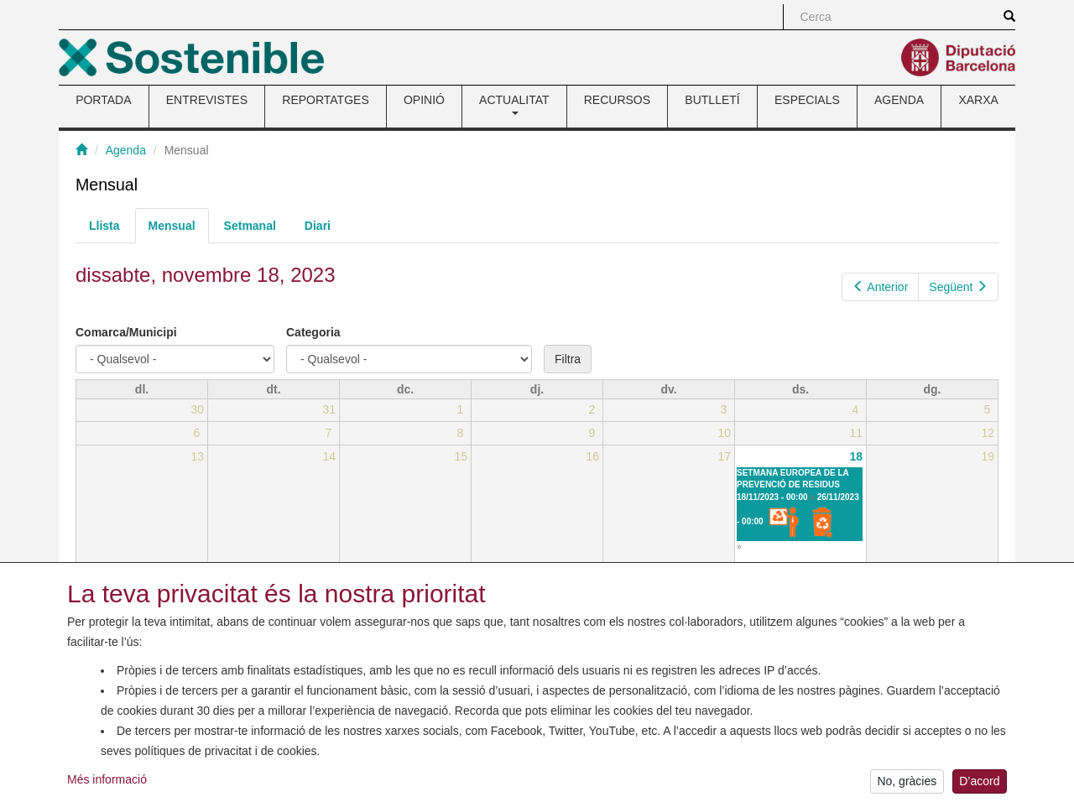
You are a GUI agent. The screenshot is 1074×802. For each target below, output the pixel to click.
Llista (104, 225)
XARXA (978, 100)
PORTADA (103, 100)
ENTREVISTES (207, 100)
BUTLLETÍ (712, 100)
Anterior (880, 287)
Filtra (568, 359)
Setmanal (250, 225)
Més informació (107, 786)
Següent (958, 287)
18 (856, 456)
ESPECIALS (807, 100)
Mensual (179, 230)
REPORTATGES (325, 100)
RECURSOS (617, 100)
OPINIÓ (424, 100)
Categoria (313, 332)
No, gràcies (906, 788)
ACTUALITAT (514, 104)
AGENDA (899, 100)
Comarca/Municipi (126, 332)
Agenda (126, 150)
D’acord (979, 788)
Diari (318, 225)
